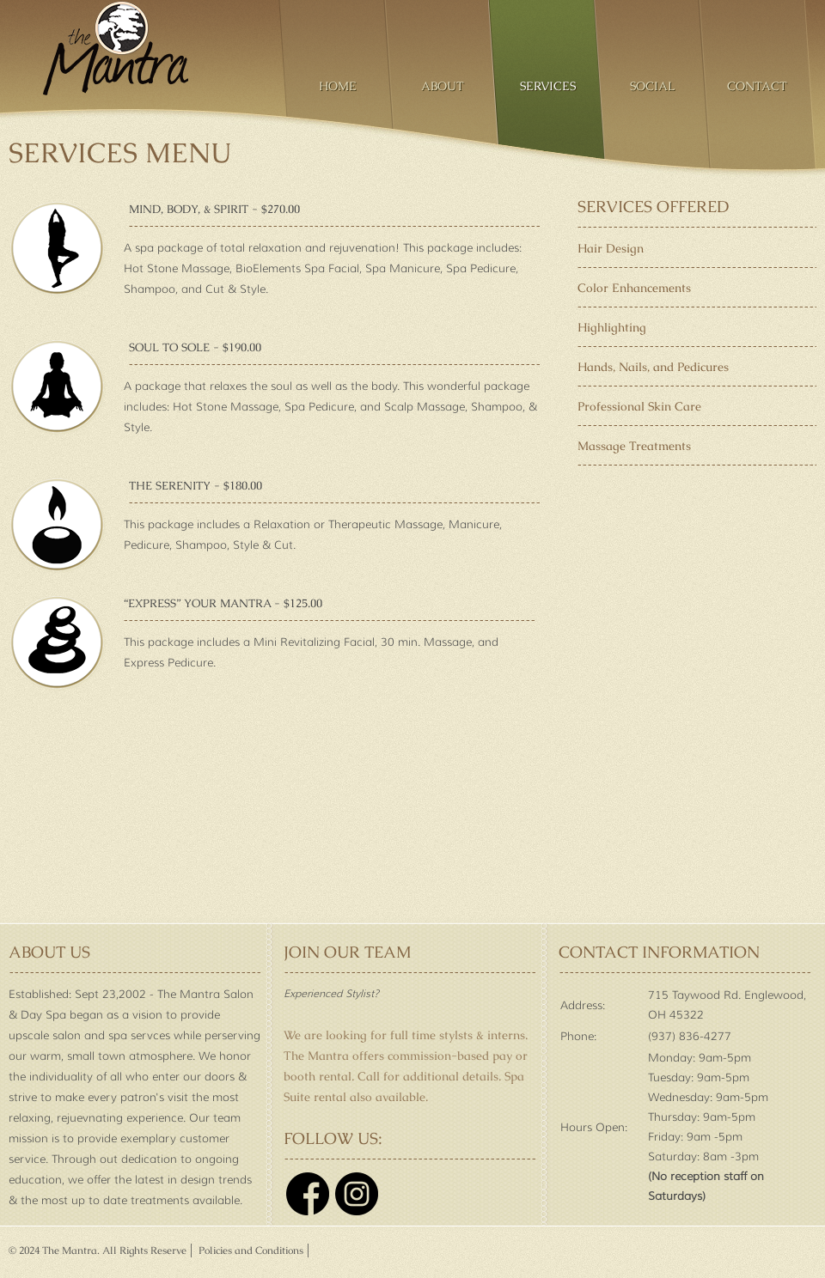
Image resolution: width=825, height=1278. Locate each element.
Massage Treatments (634, 445)
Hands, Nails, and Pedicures (653, 366)
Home (338, 86)
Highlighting (612, 327)
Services (548, 86)
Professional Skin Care (639, 406)
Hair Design (611, 248)
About (442, 86)
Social (652, 86)
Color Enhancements (634, 287)
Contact (757, 86)
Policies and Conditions (249, 1250)
